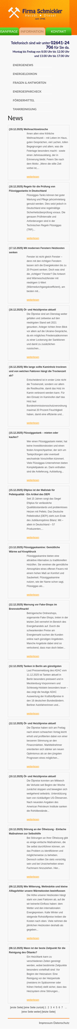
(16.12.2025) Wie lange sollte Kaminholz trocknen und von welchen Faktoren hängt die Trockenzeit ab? (38, 371)
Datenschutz (61, 1022)
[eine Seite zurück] (34, 1007)
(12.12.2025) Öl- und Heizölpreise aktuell (32, 723)
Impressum (46, 1022)
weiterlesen (33, 176)
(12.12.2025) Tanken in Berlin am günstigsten (35, 666)
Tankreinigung (25, 109)
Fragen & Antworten (29, 82)
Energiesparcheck (27, 91)
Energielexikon (25, 74)
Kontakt (58, 31)
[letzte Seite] (48, 1011)
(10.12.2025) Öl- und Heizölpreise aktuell (32, 776)
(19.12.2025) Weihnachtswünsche (28, 129)
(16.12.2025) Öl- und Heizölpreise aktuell (32, 309)
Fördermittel (23, 100)
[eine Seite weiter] (31, 1011)
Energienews (23, 65)
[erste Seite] (16, 1007)
